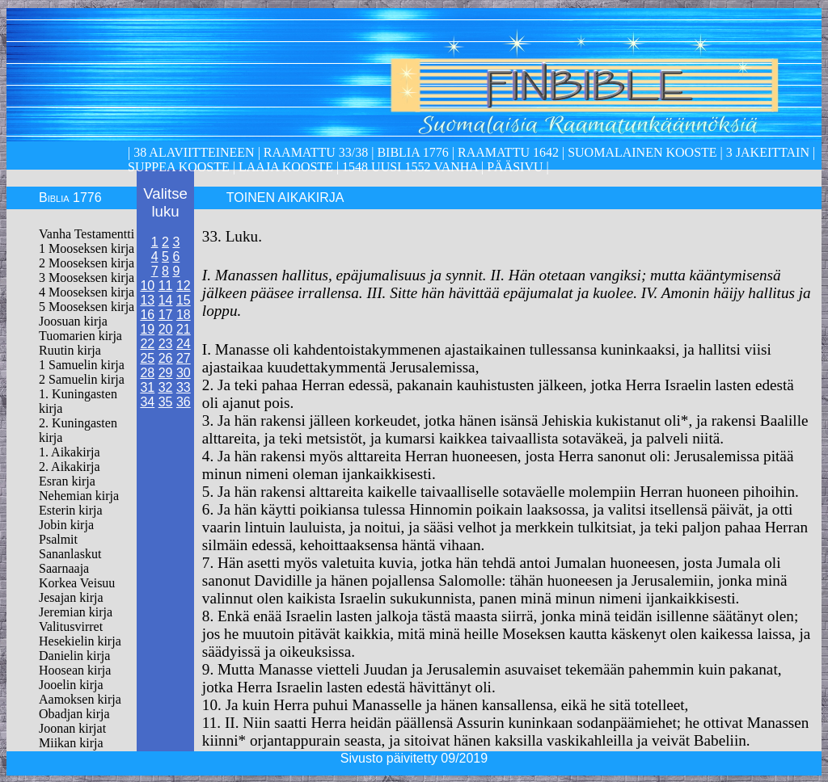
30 (183, 373)
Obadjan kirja (74, 714)
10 (147, 285)
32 (165, 387)
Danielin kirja (74, 655)
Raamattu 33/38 (315, 152)
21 (183, 329)
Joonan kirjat (72, 728)
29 (165, 373)
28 (147, 373)
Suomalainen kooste (642, 152)
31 (147, 387)
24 (183, 344)
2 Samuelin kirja (82, 379)
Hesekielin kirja (80, 641)
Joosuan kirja (73, 321)
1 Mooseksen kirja (86, 248)
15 (183, 300)
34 (147, 402)
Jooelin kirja (71, 685)
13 (147, 300)
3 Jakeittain (767, 152)
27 (183, 358)
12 (183, 285)
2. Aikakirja (69, 466)
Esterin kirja (71, 510)
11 (165, 285)
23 (165, 344)
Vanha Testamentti (86, 234)
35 (165, 402)
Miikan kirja (71, 743)
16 (147, 315)
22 (147, 344)
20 (165, 329)
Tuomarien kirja (80, 336)
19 (147, 329)
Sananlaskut (70, 554)
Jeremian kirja (75, 612)
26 (165, 358)
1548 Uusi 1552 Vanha (408, 167)
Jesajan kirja (71, 597)
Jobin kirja (66, 525)
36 (183, 402)
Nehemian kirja (79, 495)
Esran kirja (67, 481)
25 (147, 358)
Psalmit (58, 539)
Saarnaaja (64, 568)
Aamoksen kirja (80, 699)
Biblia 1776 (412, 152)
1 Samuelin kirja (82, 365)
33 (183, 387)
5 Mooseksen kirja (86, 306)
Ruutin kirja (70, 350)
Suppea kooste (180, 167)
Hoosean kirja (75, 670)
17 (165, 315)
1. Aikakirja (69, 452)
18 (183, 315)
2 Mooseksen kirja (86, 263)
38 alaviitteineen (192, 152)
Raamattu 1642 (508, 152)
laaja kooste (284, 167)
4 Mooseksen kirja (86, 292)
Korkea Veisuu (77, 583)
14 (165, 300)
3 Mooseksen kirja (86, 277)
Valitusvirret (71, 626)
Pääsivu (515, 167)
